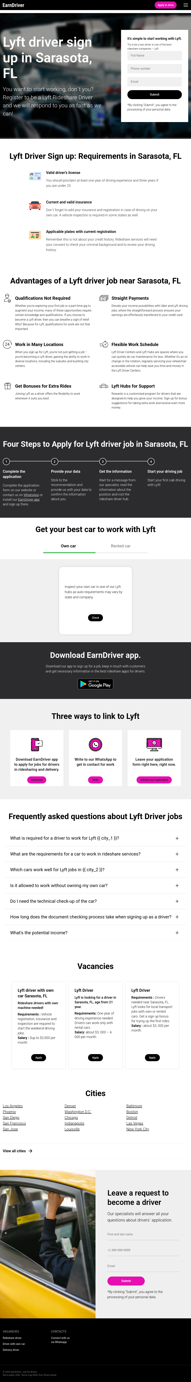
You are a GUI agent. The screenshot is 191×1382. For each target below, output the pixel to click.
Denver (70, 1106)
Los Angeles (13, 1106)
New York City (137, 1129)
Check (95, 617)
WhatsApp (31, 495)
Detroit (131, 1117)
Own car (68, 546)
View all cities (14, 1151)
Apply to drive (166, 5)
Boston (132, 1112)
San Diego (11, 1117)
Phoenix (9, 1112)
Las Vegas (134, 1123)
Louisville (72, 1129)
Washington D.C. (78, 1112)
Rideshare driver (12, 1337)
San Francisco (14, 1123)
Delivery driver (11, 1349)
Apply (38, 1057)
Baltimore (134, 1106)
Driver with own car (14, 1343)
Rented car (120, 546)
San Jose (10, 1129)
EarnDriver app (29, 499)
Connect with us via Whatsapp (60, 1340)
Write (95, 779)
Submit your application (154, 779)
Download (37, 779)
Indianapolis (74, 1123)
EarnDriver (13, 5)
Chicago (71, 1117)
